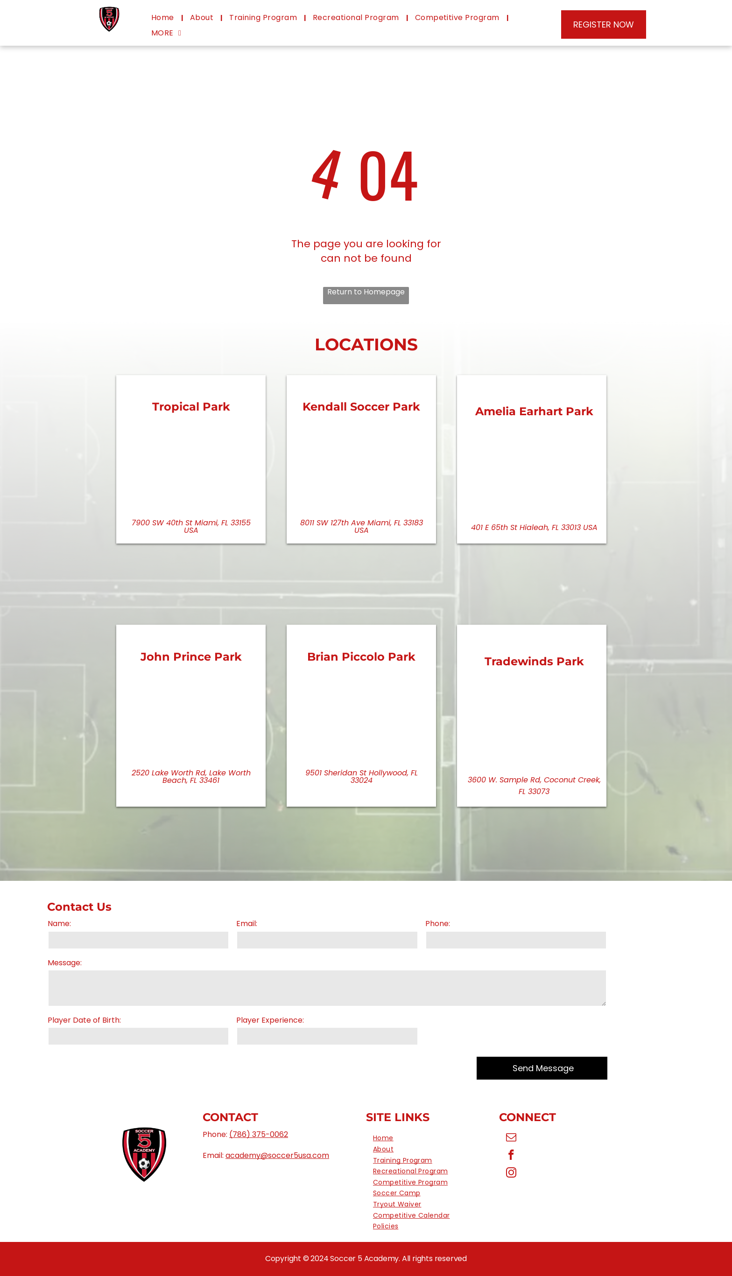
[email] (511, 1138)
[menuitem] (163, 18)
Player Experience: (270, 1020)
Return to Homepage (366, 292)
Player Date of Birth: (84, 1020)
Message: (65, 963)
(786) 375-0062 (258, 1134)
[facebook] (511, 1156)
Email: (246, 924)
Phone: (437, 924)
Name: (59, 924)
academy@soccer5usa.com (277, 1155)
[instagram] (511, 1174)
